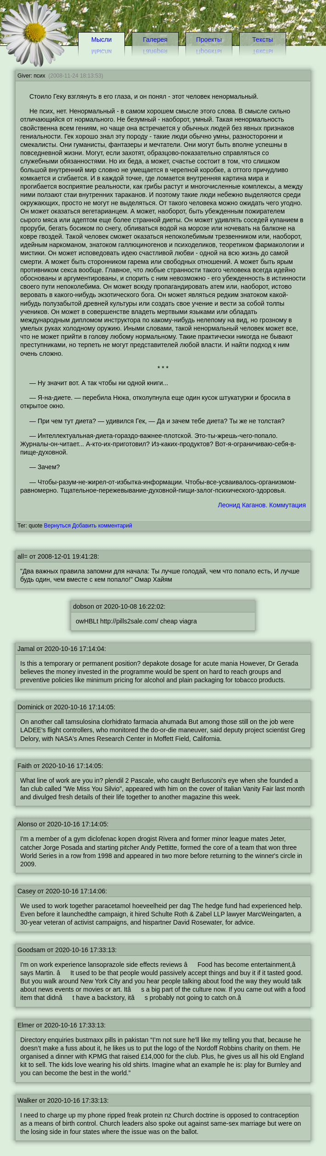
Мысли (101, 39)
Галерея (155, 39)
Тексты (262, 39)
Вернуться (57, 525)
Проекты (209, 39)
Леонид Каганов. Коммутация (262, 505)
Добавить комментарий (102, 525)
